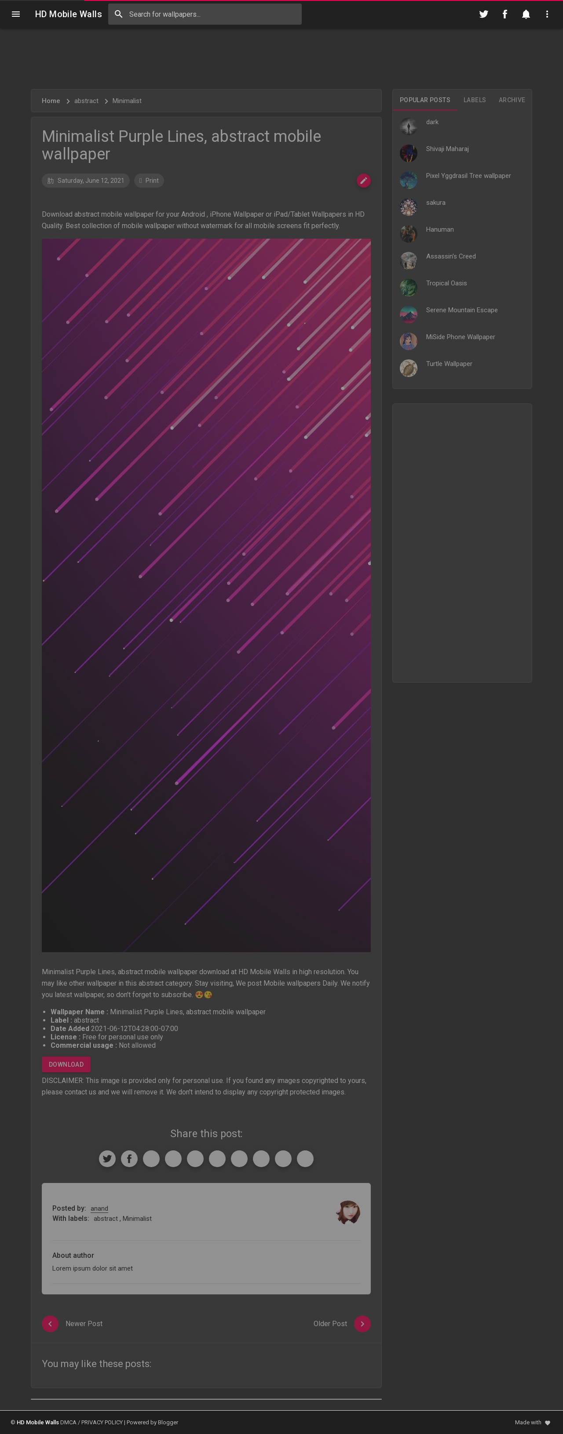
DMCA (68, 1422)
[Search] (119, 14)
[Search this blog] (205, 14)
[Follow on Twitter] (483, 14)
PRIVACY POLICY (102, 1422)
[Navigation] (15, 14)
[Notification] (526, 14)
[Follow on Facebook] (504, 14)
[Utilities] (547, 14)
